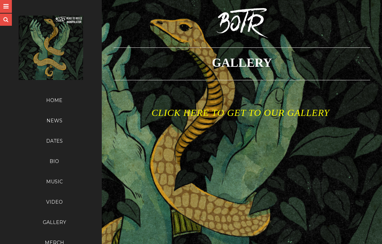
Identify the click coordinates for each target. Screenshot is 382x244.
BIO (54, 161)
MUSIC (54, 182)
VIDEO (54, 202)
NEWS (54, 121)
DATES (54, 141)
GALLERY (54, 222)
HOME (54, 100)
